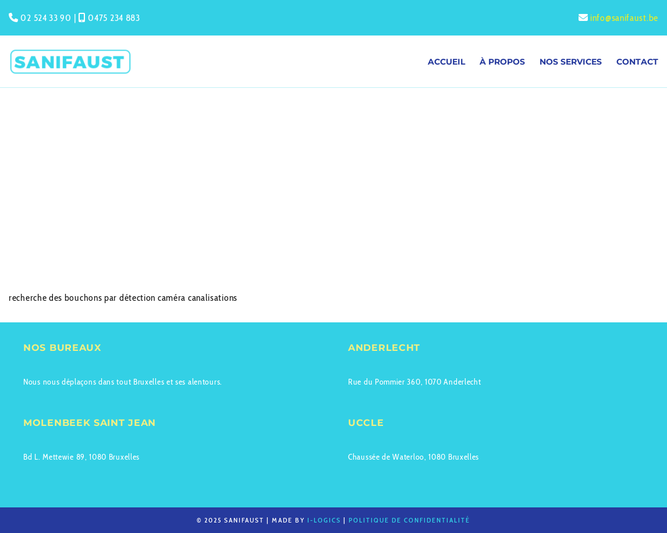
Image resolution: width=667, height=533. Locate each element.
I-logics (324, 520)
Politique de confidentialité (409, 520)
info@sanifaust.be (624, 17)
